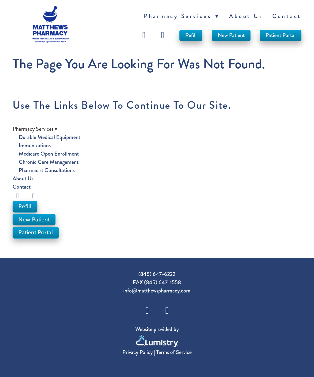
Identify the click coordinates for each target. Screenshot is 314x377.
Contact (286, 16)
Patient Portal (281, 35)
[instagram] (163, 35)
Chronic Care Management (48, 162)
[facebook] (145, 35)
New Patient (231, 35)
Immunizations (35, 145)
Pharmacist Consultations (47, 170)
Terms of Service (174, 352)
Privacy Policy (137, 352)
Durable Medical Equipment (49, 137)
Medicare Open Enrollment (49, 154)
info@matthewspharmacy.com (156, 291)
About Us (246, 16)
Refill (191, 35)
